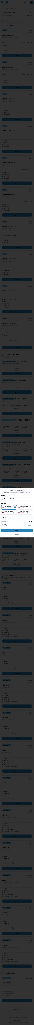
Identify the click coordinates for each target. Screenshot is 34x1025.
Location (3, 503)
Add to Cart (17, 530)
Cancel (17, 534)
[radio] (2, 498)
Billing (3, 495)
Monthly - (9, 499)
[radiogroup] (17, 498)
